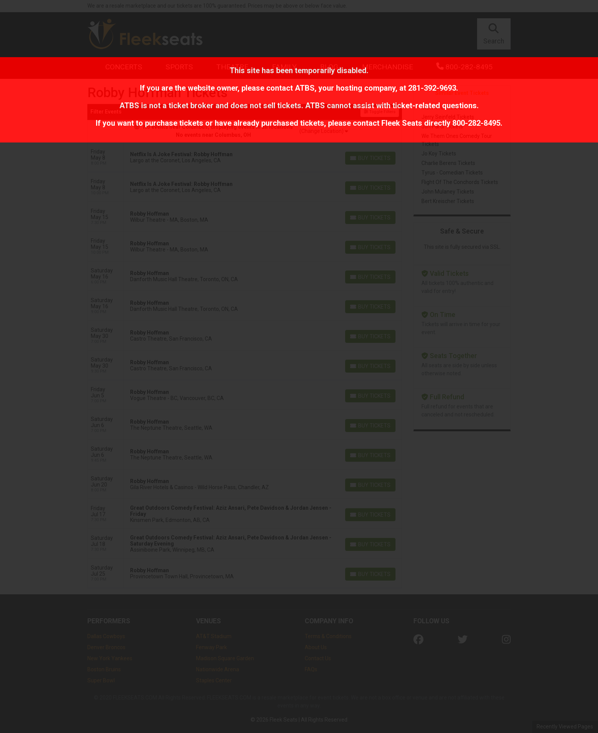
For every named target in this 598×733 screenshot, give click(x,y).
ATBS (305, 88)
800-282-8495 (476, 123)
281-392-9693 (432, 88)
